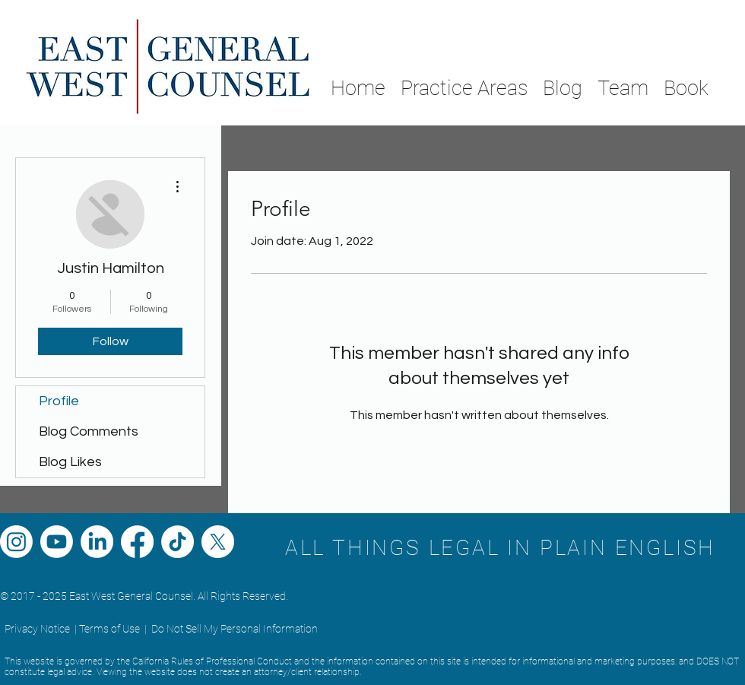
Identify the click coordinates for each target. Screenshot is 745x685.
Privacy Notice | (41, 629)
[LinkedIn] (97, 541)
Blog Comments (88, 431)
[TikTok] (177, 541)
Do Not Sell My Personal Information (234, 629)
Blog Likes (70, 462)
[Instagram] (16, 541)
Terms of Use (109, 629)
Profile (59, 401)
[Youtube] (56, 541)
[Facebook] (137, 541)
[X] (217, 541)
